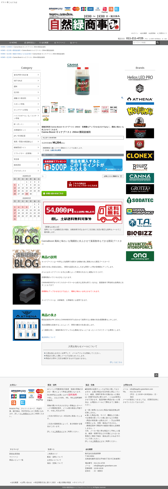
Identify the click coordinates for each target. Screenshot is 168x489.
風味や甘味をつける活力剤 (22, 54)
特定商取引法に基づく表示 (45, 482)
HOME (3, 47)
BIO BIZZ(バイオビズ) (140, 234)
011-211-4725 (135, 392)
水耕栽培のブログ (27, 235)
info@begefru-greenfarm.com (141, 389)
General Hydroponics (140, 211)
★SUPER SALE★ (21, 75)
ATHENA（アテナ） (140, 100)
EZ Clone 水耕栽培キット (27, 289)
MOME (13, 43)
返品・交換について (55, 463)
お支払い (13, 385)
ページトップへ (156, 375)
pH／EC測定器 (19, 136)
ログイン (135, 33)
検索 (158, 42)
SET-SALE (18, 81)
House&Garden (140, 144)
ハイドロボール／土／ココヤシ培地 (25, 117)
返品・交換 (90, 385)
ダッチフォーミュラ (140, 245)
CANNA (9, 47)
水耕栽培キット (20, 130)
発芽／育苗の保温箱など (23, 142)
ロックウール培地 (21, 110)
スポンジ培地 (19, 104)
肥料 (15, 86)
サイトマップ (79, 482)
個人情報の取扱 (65, 482)
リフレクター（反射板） (23, 153)
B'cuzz (140, 167)
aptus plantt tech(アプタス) (140, 89)
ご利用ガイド (162, 33)
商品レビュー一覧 (16, 460)
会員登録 (152, 33)
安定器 (16, 159)
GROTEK (140, 189)
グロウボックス (20, 171)
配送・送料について (55, 457)
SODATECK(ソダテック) (140, 200)
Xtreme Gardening (140, 133)
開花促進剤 (16, 50)
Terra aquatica (140, 223)
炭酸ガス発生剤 (20, 98)
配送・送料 (52, 385)
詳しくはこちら (116, 362)
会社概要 (144, 33)
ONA (140, 256)
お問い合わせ (26, 482)
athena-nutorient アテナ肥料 (27, 325)
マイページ (59, 43)
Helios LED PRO (140, 77)
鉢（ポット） (19, 124)
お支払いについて (54, 460)
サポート (51, 449)
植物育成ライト (20, 147)
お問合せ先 (127, 385)
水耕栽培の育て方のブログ (27, 259)
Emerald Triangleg (140, 122)
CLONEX (140, 156)
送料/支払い (30, 43)
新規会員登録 (14, 454)
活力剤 (9, 50)
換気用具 (17, 165)
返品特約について (49, 337)
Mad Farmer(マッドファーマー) (140, 111)
